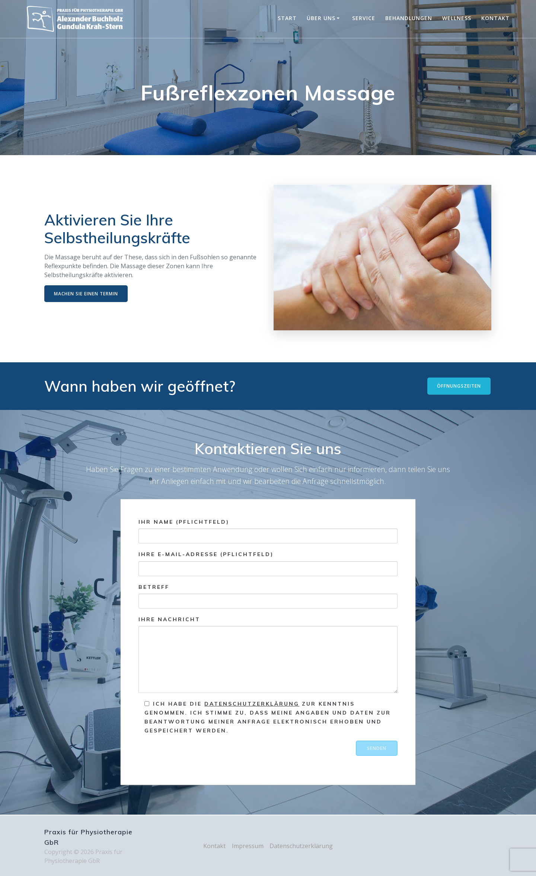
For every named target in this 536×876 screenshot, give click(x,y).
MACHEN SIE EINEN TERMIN (86, 294)
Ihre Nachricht (267, 654)
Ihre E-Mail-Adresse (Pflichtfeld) (267, 563)
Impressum (248, 846)
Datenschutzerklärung (251, 704)
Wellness (456, 18)
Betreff (267, 596)
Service (363, 18)
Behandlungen (408, 18)
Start (287, 18)
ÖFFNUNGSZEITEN (459, 386)
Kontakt (495, 18)
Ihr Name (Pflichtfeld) (267, 531)
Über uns (321, 18)
